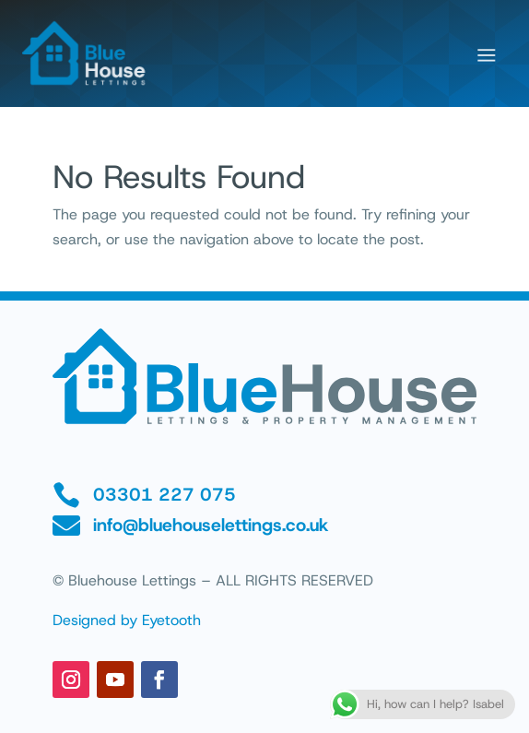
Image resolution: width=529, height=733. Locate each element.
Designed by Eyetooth (127, 620)
